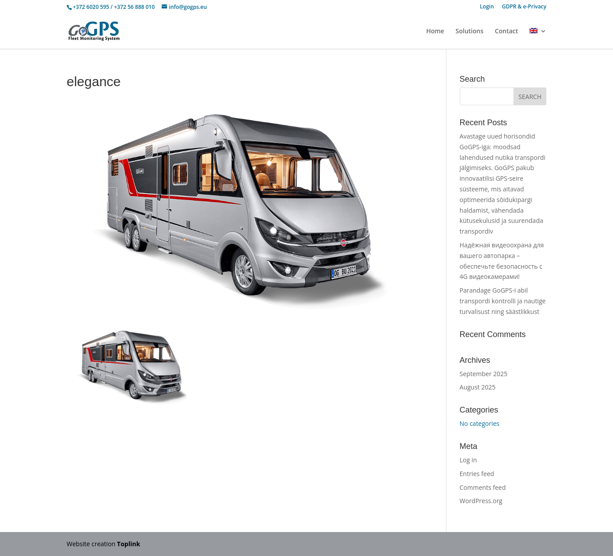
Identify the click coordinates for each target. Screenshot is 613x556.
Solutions (470, 31)
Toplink (128, 544)
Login (487, 7)
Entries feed (477, 473)
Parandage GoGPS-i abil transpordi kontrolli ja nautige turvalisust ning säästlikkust (503, 301)
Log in (468, 460)
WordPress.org (481, 500)
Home (435, 31)
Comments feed (483, 487)
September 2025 (484, 373)
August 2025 (478, 387)
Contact (506, 31)
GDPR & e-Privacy (524, 7)
